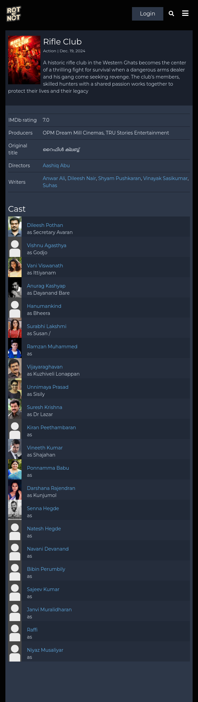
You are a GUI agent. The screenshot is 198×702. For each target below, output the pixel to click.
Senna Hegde (43, 508)
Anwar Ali (54, 178)
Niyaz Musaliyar (45, 650)
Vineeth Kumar (45, 448)
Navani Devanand (48, 549)
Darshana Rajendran (51, 488)
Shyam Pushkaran (119, 178)
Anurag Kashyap (46, 286)
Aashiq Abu (56, 166)
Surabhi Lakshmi (46, 326)
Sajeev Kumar (43, 589)
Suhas (50, 185)
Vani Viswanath (45, 266)
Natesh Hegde (44, 529)
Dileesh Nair (81, 178)
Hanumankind (44, 306)
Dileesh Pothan (45, 225)
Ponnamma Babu (48, 468)
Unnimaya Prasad (48, 387)
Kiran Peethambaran (51, 428)
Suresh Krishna (44, 407)
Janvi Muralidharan (49, 610)
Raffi (32, 630)
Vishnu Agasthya (46, 245)
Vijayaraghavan (45, 367)
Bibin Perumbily (46, 569)
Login (147, 13)
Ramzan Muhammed (52, 347)
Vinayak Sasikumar (165, 178)
